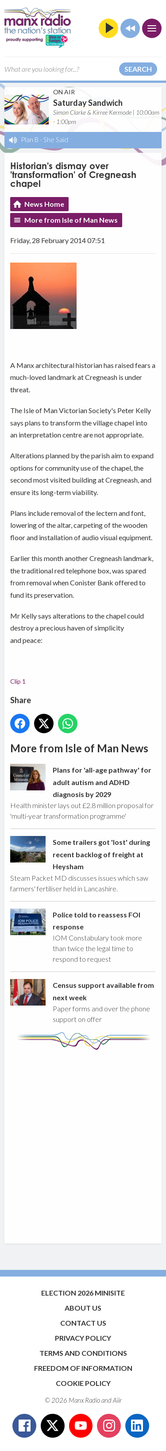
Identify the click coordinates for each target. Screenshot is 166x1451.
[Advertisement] (83, 1142)
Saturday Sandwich (88, 103)
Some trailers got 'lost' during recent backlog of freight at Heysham (101, 854)
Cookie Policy (83, 1383)
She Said (55, 139)
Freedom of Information (83, 1368)
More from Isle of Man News (71, 220)
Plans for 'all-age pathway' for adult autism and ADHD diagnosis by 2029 (102, 782)
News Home (44, 204)
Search (138, 69)
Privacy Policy (83, 1338)
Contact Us (83, 1323)
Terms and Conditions (83, 1353)
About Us (83, 1308)
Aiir (117, 1400)
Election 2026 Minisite (83, 1292)
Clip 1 (18, 681)
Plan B (30, 139)
